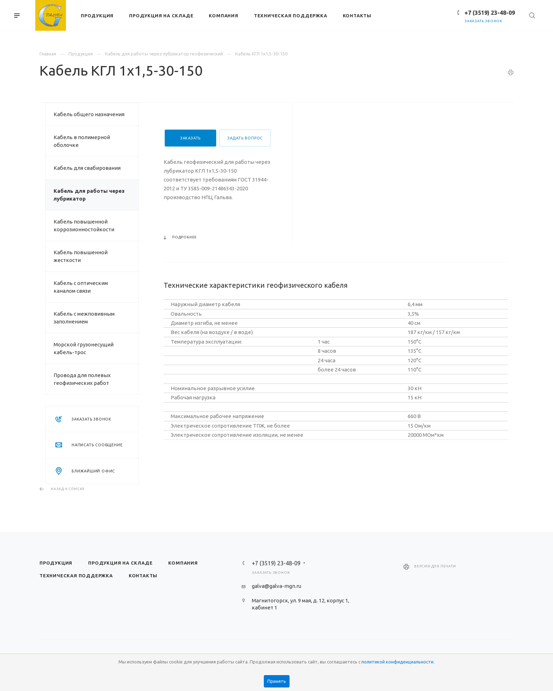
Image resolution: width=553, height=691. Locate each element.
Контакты (143, 575)
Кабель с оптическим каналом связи (81, 287)
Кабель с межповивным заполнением (84, 317)
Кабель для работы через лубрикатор (89, 195)
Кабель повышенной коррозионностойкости (84, 225)
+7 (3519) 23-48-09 (489, 13)
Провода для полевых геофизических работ (82, 379)
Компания (183, 562)
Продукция (56, 562)
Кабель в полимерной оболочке (82, 141)
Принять (276, 681)
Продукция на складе (120, 562)
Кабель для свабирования (87, 168)
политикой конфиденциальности (397, 661)
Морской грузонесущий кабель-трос (84, 348)
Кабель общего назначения (89, 114)
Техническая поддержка (76, 575)
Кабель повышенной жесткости (81, 256)
